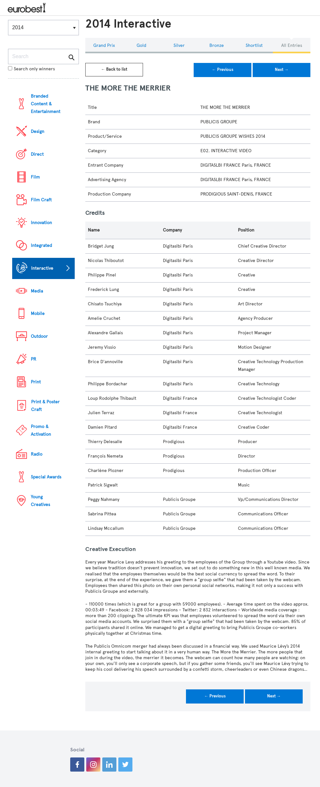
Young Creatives (40, 500)
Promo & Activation (41, 430)
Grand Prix (104, 45)
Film (35, 177)
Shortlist (254, 45)
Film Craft (41, 200)
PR (33, 359)
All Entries (291, 45)
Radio (36, 454)
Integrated (41, 245)
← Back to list (114, 69)
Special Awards (46, 477)
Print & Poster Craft (45, 405)
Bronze (216, 45)
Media (37, 291)
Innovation (41, 222)
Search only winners (31, 69)
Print (36, 382)
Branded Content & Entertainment (45, 103)
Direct (37, 154)
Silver (179, 45)
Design (37, 131)
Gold (141, 45)
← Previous (222, 69)
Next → (282, 69)
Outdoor (39, 336)
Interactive (42, 268)
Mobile (38, 313)
